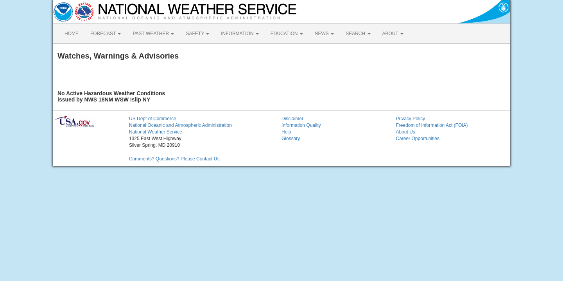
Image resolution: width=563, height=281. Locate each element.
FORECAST (105, 33)
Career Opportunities (417, 138)
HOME (72, 33)
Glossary (291, 138)
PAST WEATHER (153, 33)
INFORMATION (239, 33)
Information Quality (301, 125)
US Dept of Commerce (152, 118)
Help (286, 132)
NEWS (324, 33)
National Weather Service (155, 132)
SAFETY (197, 33)
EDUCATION (287, 33)
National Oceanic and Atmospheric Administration (180, 125)
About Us (405, 132)
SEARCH (358, 33)
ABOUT (392, 33)
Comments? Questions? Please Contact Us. (175, 159)
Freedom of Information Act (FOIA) (432, 125)
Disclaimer (292, 118)
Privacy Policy (410, 118)
